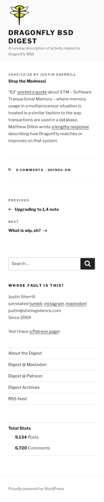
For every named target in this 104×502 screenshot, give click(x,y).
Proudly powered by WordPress (36, 488)
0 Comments (30, 170)
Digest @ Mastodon (27, 364)
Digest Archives (24, 387)
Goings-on (59, 170)
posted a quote (32, 92)
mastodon (76, 303)
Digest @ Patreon (25, 376)
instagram (54, 303)
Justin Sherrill (58, 74)
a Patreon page (44, 331)
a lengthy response (70, 126)
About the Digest (25, 353)
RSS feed (17, 398)
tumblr (35, 303)
